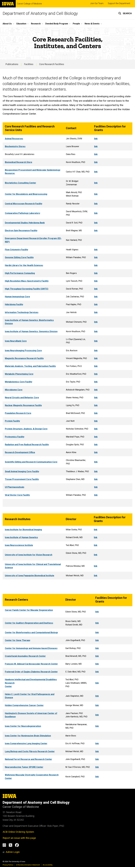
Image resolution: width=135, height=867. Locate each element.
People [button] (76, 23)
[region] (67, 314)
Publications (12, 64)
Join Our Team (96, 3)
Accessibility (47, 865)
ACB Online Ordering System (18, 831)
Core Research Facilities (51, 64)
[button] (125, 13)
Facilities (28, 64)
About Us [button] (7, 23)
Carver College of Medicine (29, 4)
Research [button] (36, 23)
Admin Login (13, 851)
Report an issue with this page (19, 837)
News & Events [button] (92, 23)
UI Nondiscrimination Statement (28, 865)
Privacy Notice (8, 865)
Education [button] (21, 23)
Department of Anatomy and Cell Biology (40, 13)
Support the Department (119, 3)
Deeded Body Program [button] (56, 23)
